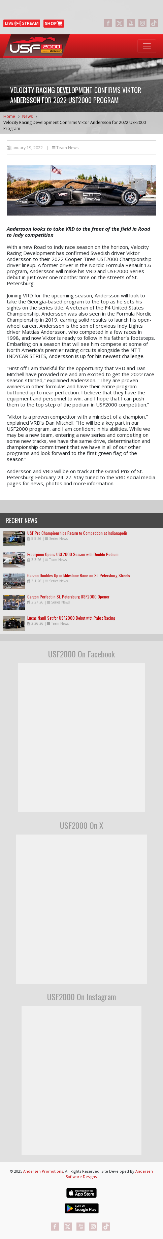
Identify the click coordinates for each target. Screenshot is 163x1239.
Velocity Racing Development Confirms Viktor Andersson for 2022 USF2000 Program (74, 125)
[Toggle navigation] (146, 46)
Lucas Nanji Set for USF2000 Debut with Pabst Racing (71, 618)
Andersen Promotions (43, 1171)
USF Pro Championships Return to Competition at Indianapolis (77, 533)
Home (9, 116)
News (27, 116)
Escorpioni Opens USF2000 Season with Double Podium (73, 554)
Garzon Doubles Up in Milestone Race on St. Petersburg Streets (78, 575)
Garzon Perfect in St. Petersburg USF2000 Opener (68, 596)
